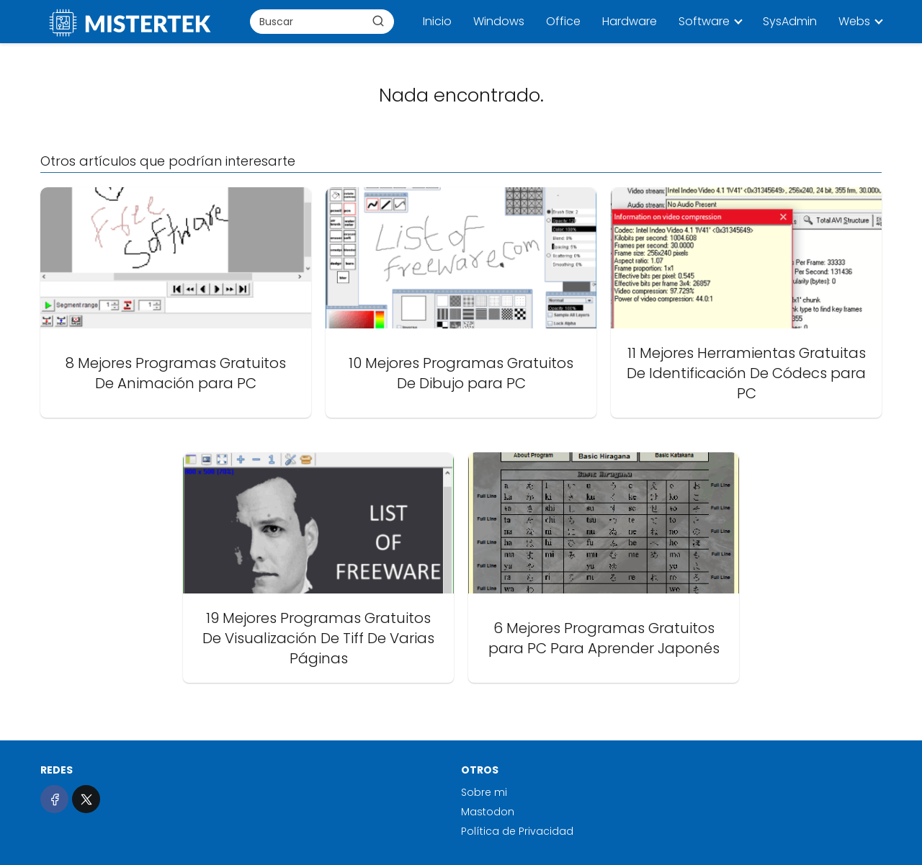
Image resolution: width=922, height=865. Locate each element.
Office (563, 21)
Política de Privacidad (517, 831)
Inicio (437, 21)
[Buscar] (378, 20)
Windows (498, 21)
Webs (854, 21)
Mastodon (487, 812)
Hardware (629, 21)
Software (704, 21)
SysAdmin (790, 21)
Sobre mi (484, 792)
